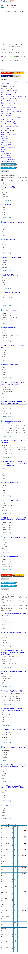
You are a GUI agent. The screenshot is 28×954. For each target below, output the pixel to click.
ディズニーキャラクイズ (7, 115)
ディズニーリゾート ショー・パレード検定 (12, 111)
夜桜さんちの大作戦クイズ (8, 145)
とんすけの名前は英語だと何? (10, 483)
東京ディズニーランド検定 (8, 103)
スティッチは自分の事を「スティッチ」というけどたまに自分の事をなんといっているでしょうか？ (14, 710)
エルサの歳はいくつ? (8, 204)
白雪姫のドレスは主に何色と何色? (12, 257)
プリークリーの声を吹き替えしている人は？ (14, 747)
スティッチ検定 (5, 128)
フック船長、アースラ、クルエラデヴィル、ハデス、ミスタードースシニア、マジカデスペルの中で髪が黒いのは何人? (14, 463)
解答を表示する (7, 200)
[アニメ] (7, 69)
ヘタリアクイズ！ (5, 136)
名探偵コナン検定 (5, 132)
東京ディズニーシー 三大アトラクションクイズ (13, 96)
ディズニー (4, 82)
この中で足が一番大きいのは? (10, 275)
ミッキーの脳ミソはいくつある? (11, 292)
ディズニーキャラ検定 (7, 94)
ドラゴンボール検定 (6, 155)
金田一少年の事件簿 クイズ (8, 159)
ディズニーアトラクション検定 (9, 101)
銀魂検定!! (3, 151)
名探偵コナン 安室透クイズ (8, 147)
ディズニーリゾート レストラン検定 (10, 117)
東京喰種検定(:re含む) (6, 157)
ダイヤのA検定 (5, 149)
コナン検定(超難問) (6, 153)
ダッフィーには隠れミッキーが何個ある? (13, 222)
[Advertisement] (14, 28)
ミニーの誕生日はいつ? (9, 240)
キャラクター (15, 82)
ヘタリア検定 (4, 138)
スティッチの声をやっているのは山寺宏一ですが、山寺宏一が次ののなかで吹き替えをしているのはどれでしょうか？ (14, 652)
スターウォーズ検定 (6, 105)
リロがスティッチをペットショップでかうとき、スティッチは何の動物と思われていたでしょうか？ (14, 766)
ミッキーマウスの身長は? (9, 187)
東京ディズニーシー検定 (7, 88)
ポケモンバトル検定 (6, 143)
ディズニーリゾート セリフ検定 (9, 92)
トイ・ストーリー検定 (7, 113)
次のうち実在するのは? (9, 328)
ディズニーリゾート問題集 (8, 119)
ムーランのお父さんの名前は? (10, 500)
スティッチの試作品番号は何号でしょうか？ (14, 633)
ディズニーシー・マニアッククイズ (10, 98)
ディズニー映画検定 (6, 109)
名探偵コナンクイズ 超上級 (8, 134)
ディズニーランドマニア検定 (8, 107)
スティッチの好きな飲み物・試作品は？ (13, 691)
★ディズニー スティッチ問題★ (9, 124)
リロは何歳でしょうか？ (9, 805)
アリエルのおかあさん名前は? (10, 364)
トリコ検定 (4, 140)
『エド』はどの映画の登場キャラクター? (13, 556)
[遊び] (3, 69)
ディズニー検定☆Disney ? (8, 122)
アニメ (8, 83)
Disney (9, 82)
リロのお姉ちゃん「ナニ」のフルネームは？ (14, 729)
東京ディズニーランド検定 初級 (9, 126)
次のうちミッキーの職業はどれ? (11, 310)
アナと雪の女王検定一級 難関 (9, 90)
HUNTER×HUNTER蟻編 (7, 161)
